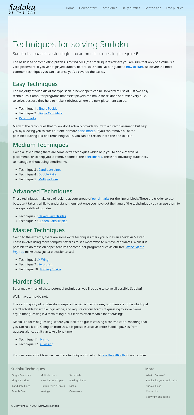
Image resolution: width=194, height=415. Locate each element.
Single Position (48, 108)
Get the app (153, 8)
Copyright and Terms (158, 396)
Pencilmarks (27, 118)
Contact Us (152, 391)
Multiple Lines (48, 179)
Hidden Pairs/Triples (52, 221)
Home (70, 8)
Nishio (44, 339)
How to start (87, 8)
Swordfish (45, 264)
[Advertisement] (97, 27)
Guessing (46, 344)
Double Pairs (47, 174)
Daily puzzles (131, 8)
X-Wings (45, 391)
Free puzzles (174, 8)
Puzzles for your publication (162, 380)
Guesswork (75, 391)
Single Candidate (50, 113)
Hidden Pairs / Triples (53, 386)
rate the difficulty (113, 355)
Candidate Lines (49, 170)
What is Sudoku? (155, 375)
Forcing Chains (50, 269)
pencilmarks (86, 131)
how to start (134, 67)
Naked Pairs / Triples (52, 380)
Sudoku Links (153, 386)
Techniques (109, 8)
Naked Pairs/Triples (52, 216)
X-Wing (43, 260)
